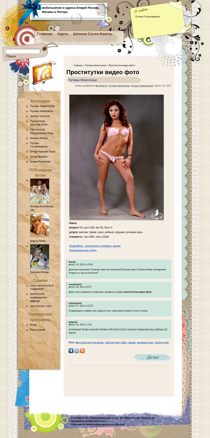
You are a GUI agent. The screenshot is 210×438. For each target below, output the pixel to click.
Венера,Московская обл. (41, 206)
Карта (62, 34)
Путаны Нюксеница (41, 111)
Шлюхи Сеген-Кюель (92, 34)
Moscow (120, 424)
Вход (33, 324)
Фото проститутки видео (89, 342)
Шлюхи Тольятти (40, 116)
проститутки (162, 342)
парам (131, 342)
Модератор (102, 85)
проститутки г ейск (41, 306)
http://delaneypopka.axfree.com (88, 421)
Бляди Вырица (38, 156)
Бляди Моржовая (40, 161)
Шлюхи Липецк (39, 138)
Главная (44, 34)
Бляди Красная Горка (42, 151)
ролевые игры (145, 342)
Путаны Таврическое (42, 106)
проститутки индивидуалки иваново (38, 297)
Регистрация (37, 329)
